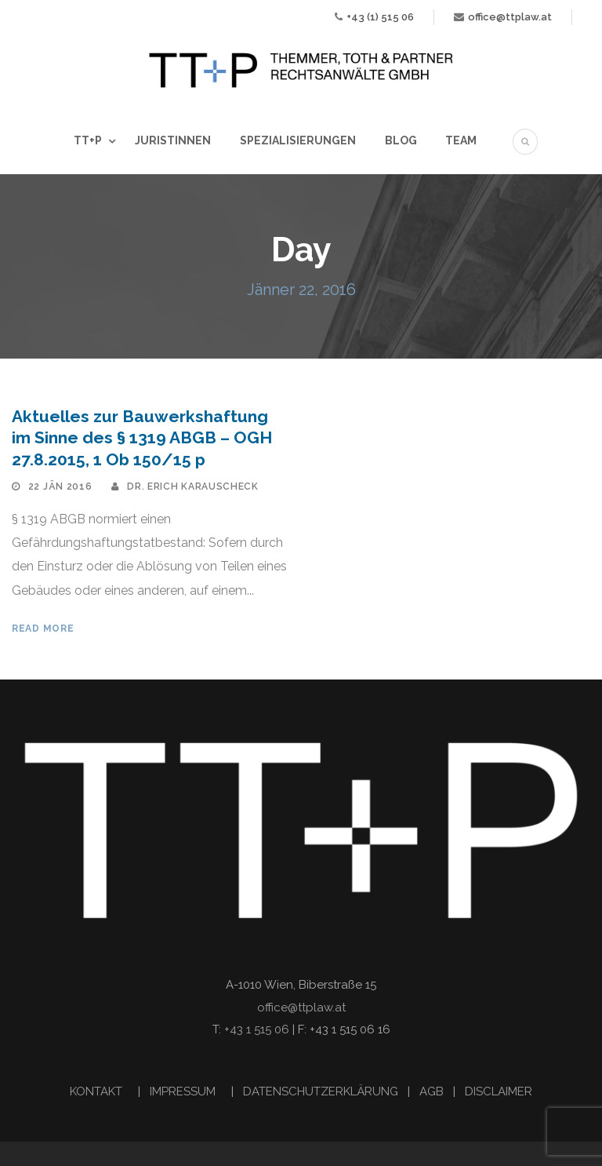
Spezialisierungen (298, 140)
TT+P (88, 140)
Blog (401, 140)
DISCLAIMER (498, 1091)
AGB (431, 1091)
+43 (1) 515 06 (380, 17)
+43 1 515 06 (256, 1029)
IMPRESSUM (184, 1091)
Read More (43, 628)
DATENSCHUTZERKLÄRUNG (320, 1091)
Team (461, 140)
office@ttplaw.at (510, 17)
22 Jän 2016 (60, 486)
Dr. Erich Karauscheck (193, 486)
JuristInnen (173, 140)
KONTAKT (97, 1091)
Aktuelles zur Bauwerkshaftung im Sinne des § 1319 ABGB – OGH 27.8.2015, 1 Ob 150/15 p (142, 437)
